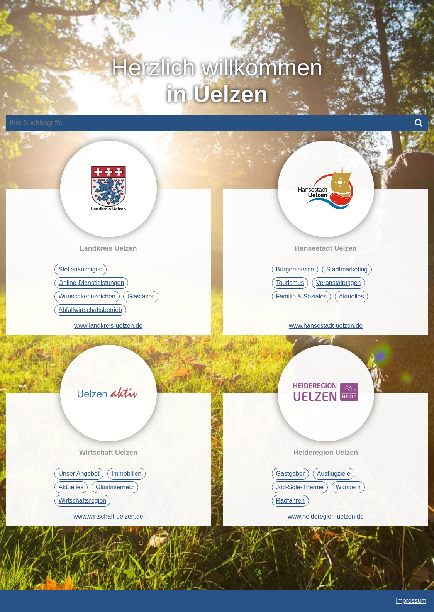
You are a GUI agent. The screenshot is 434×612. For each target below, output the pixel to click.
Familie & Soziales (301, 296)
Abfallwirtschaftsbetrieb (90, 310)
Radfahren (290, 500)
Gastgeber (290, 473)
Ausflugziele (333, 473)
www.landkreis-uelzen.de (108, 325)
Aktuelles (351, 296)
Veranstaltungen (338, 283)
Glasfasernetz (115, 487)
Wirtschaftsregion (83, 500)
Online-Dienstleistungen (91, 283)
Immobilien (126, 473)
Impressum (411, 600)
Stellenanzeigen (81, 269)
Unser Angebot (79, 473)
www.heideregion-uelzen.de (326, 516)
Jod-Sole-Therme (300, 487)
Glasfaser (140, 296)
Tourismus (290, 283)
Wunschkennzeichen (87, 296)
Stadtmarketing (347, 269)
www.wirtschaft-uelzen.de (108, 516)
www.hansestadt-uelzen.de (326, 325)
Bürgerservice (295, 269)
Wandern (348, 487)
